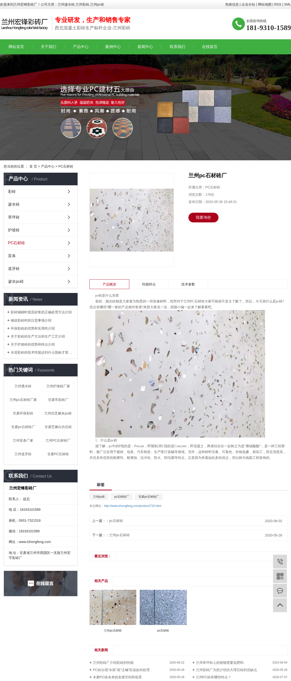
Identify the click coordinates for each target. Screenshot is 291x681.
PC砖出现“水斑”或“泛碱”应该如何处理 (121, 670)
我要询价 (203, 217)
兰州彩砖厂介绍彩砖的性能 (113, 663)
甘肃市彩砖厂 (58, 400)
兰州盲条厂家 (23, 440)
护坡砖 (14, 230)
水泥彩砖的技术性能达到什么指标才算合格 (42, 352)
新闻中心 (145, 47)
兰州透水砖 (23, 386)
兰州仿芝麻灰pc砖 (58, 413)
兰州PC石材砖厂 (58, 440)
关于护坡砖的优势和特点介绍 (33, 344)
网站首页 (16, 47)
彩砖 (12, 191)
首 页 (33, 166)
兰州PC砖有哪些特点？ (213, 677)
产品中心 (81, 47)
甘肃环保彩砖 (23, 413)
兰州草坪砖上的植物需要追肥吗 (219, 663)
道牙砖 (14, 269)
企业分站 (248, 4)
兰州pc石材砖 (119, 535)
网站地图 (265, 4)
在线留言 (210, 47)
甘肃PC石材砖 (58, 454)
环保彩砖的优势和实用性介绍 (33, 328)
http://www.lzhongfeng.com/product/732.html (132, 506)
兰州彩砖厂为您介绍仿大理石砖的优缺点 (226, 670)
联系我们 (177, 47)
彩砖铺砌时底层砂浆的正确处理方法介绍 (41, 312)
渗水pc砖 (16, 281)
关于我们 (48, 47)
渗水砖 (14, 204)
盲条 (12, 256)
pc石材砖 (116, 521)
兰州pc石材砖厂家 (23, 400)
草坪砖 (14, 217)
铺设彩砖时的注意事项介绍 (31, 320)
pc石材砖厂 (121, 496)
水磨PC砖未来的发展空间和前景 (117, 677)
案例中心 (113, 47)
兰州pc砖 (99, 496)
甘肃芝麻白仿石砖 (58, 427)
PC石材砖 (65, 166)
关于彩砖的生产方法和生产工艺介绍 (38, 336)
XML (287, 4)
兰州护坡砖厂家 (58, 386)
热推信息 (232, 4)
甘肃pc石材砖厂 (23, 427)
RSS (277, 4)
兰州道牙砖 (23, 454)
